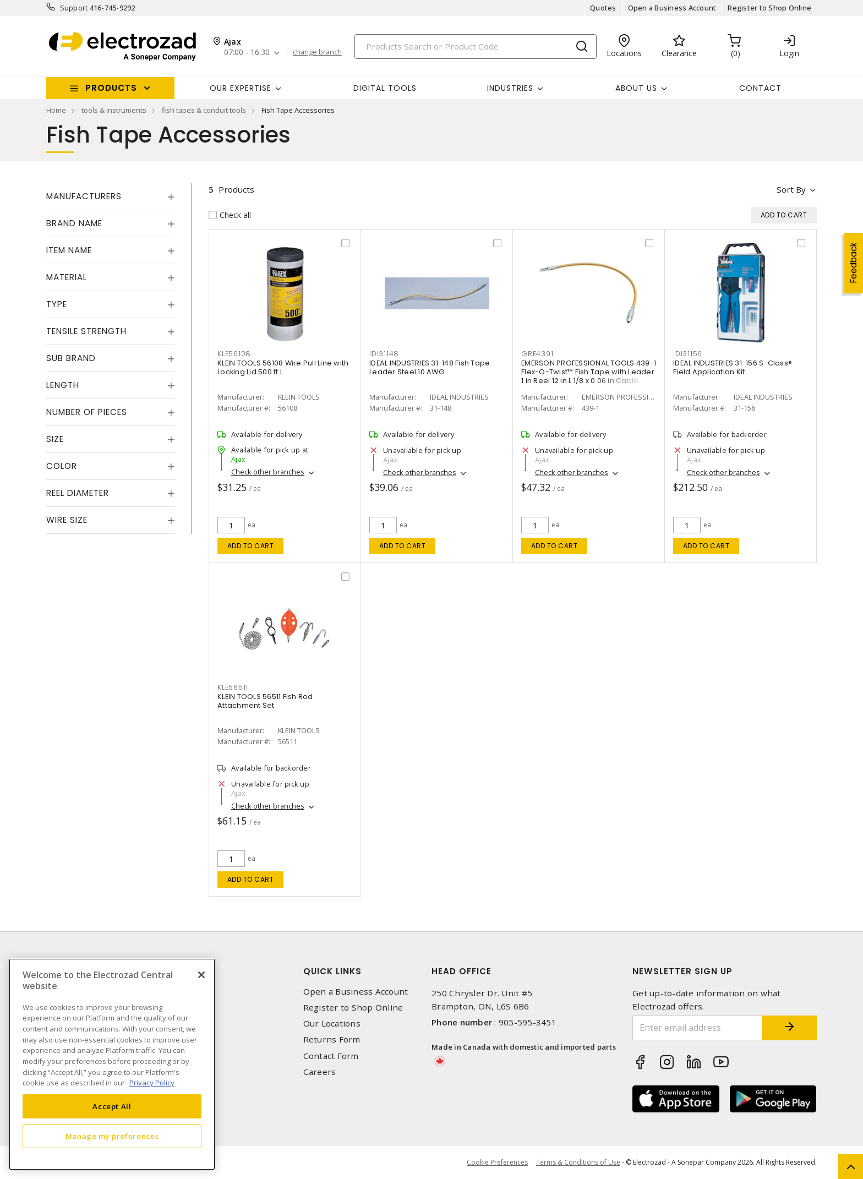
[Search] (475, 46)
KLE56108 (234, 353)
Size (55, 439)
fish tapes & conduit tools (204, 110)
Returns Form (332, 1039)
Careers (319, 1072)
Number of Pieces (86, 412)
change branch (317, 52)
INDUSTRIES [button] (510, 88)
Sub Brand (71, 358)
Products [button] (111, 88)
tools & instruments (113, 110)
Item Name (69, 250)
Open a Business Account (672, 8)
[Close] (201, 975)
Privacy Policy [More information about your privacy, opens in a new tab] (151, 1083)
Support (74, 8)
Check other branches (267, 472)
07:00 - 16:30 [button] (247, 52)
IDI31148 (384, 353)
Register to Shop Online (769, 8)
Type (56, 304)
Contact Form (331, 1056)
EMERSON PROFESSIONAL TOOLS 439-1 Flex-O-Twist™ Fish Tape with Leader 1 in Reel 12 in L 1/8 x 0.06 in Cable (588, 371)
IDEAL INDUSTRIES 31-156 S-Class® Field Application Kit (732, 367)
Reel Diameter (77, 493)
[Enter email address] (697, 1028)
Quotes (603, 8)
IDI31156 (687, 353)
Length (62, 385)
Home (56, 110)
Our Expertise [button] (240, 88)
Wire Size (67, 520)
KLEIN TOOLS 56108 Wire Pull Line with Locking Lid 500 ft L (282, 367)
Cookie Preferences (497, 1162)
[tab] (110, 196)
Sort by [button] (791, 189)
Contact (760, 88)
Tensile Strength (86, 331)
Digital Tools (385, 88)
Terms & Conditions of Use (578, 1162)
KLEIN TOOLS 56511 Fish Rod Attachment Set (265, 701)
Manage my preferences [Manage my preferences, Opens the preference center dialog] (112, 1136)
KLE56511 (232, 687)
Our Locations (332, 1023)
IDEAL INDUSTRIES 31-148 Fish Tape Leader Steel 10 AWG (429, 367)
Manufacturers (84, 196)
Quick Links (332, 971)
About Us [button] (636, 88)
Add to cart (250, 545)
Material (66, 277)
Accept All (112, 1106)
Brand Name (74, 223)
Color (61, 466)
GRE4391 (537, 353)
